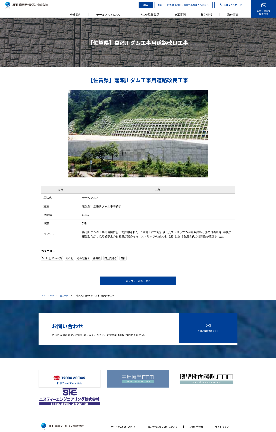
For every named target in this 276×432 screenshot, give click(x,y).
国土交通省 (110, 258)
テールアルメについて (110, 14)
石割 (123, 258)
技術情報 (206, 14)
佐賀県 (97, 258)
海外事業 (233, 14)
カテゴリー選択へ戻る (138, 281)
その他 (69, 258)
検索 (145, 5)
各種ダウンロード (230, 5)
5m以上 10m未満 (52, 258)
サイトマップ (222, 404)
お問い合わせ (196, 404)
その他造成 (83, 258)
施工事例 (180, 14)
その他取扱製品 (149, 14)
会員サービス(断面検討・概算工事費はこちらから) (183, 5)
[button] (204, 133)
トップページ (47, 295)
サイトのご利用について (123, 404)
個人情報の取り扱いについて (162, 404)
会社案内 (75, 14)
